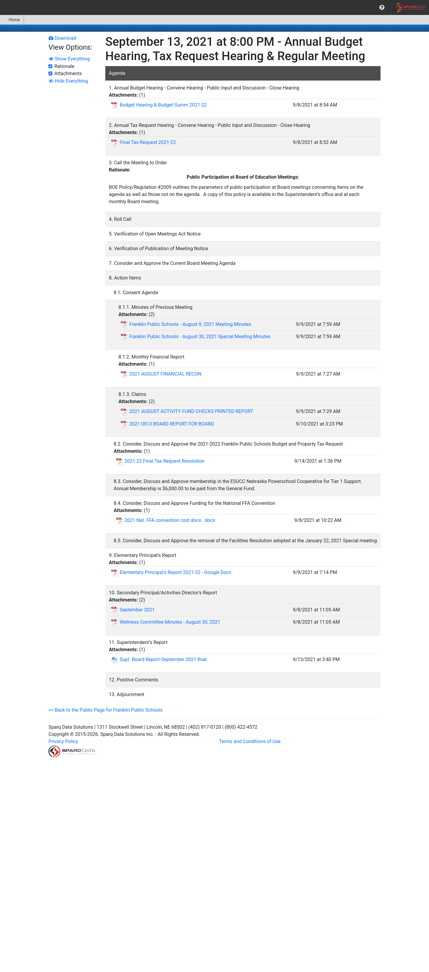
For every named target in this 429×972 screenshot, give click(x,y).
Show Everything (69, 59)
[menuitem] (382, 7)
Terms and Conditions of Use (250, 741)
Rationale (64, 66)
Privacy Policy (63, 741)
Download (62, 38)
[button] (382, 7)
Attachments (68, 73)
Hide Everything (68, 81)
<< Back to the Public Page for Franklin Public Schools (105, 710)
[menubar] (214, 7)
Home (12, 19)
